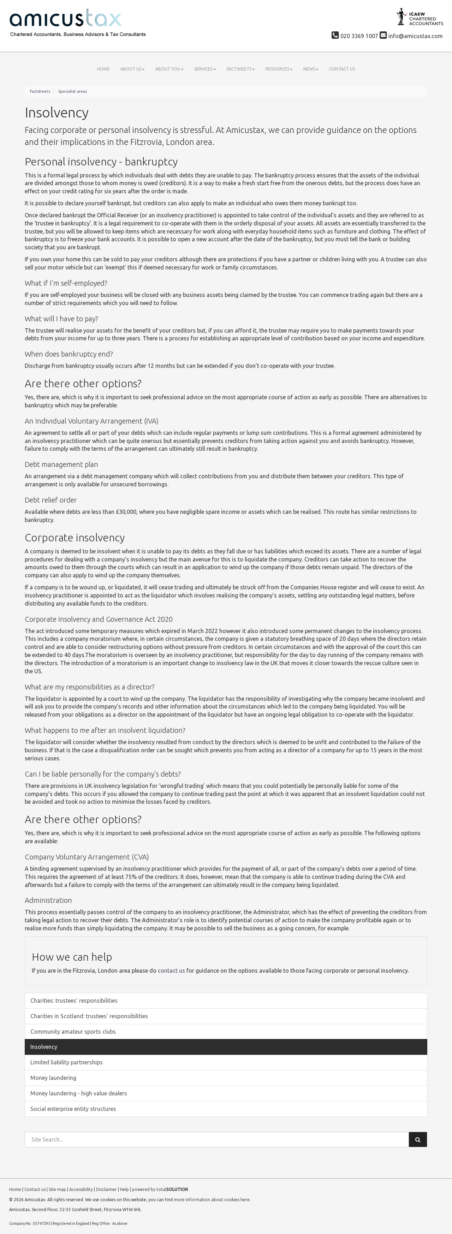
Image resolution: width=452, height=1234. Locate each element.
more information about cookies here (212, 1199)
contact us (171, 970)
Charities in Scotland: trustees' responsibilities (89, 1016)
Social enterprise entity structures (73, 1109)
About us (132, 69)
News (311, 69)
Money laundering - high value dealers (78, 1093)
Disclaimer (106, 1189)
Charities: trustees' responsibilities (74, 1000)
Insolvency (43, 1047)
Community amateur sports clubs (73, 1031)
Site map (57, 1189)
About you (169, 69)
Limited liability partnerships (66, 1062)
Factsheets (241, 69)
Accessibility (81, 1189)
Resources (279, 69)
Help (124, 1189)
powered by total (160, 1189)
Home (103, 69)
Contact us (342, 69)
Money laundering (53, 1078)
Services (205, 69)
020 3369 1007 (355, 36)
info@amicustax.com (411, 36)
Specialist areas (72, 91)
